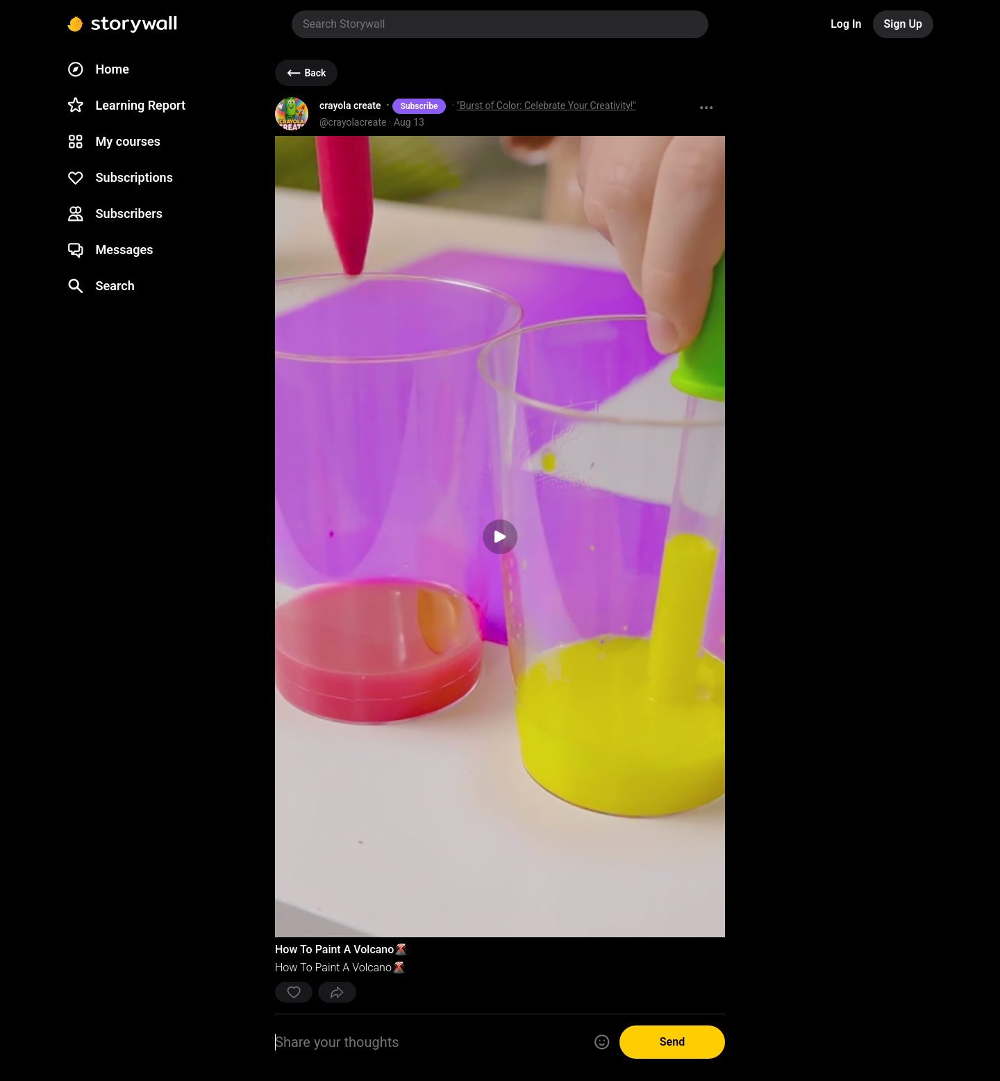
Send (672, 1041)
